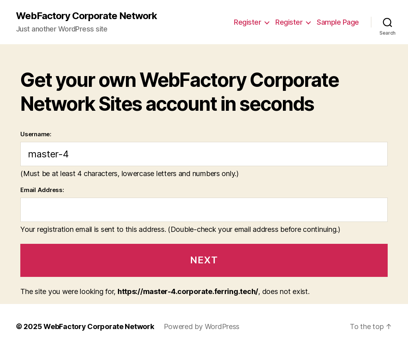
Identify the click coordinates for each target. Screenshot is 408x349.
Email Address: (42, 190)
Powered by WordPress (202, 326)
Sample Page (338, 22)
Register (247, 22)
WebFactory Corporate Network (86, 16)
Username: (35, 134)
